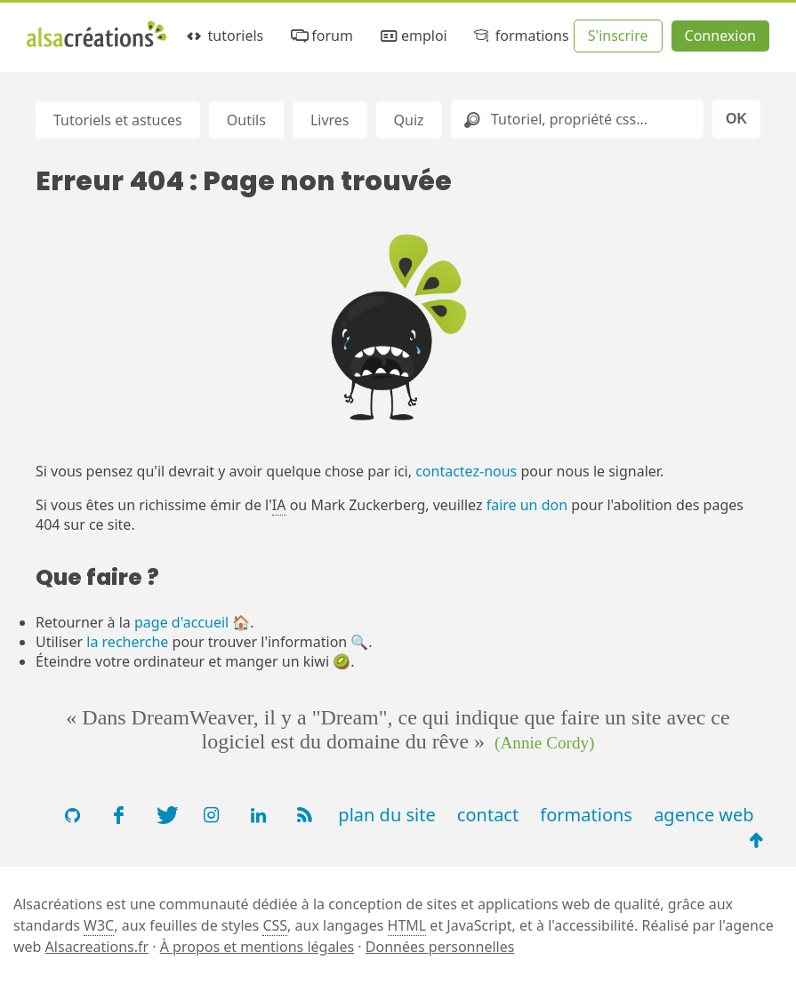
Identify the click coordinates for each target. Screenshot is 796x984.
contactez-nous (466, 471)
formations (519, 36)
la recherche (127, 642)
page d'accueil (181, 622)
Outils (246, 120)
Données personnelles (440, 946)
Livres (330, 120)
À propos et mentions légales (257, 946)
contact (488, 815)
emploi (411, 36)
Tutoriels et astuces (117, 120)
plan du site (386, 815)
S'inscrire (618, 35)
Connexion (720, 35)
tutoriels (223, 36)
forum (320, 36)
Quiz (409, 120)
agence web (704, 815)
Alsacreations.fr (97, 946)
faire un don (526, 505)
